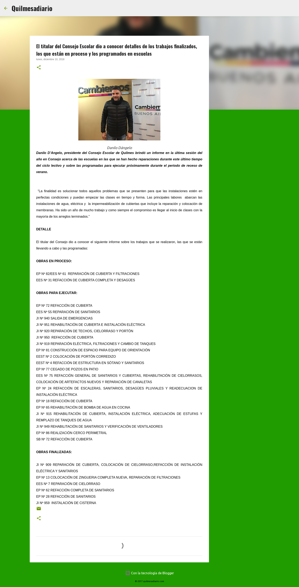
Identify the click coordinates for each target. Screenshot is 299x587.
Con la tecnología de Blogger (149, 573)
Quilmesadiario (31, 8)
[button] (38, 68)
